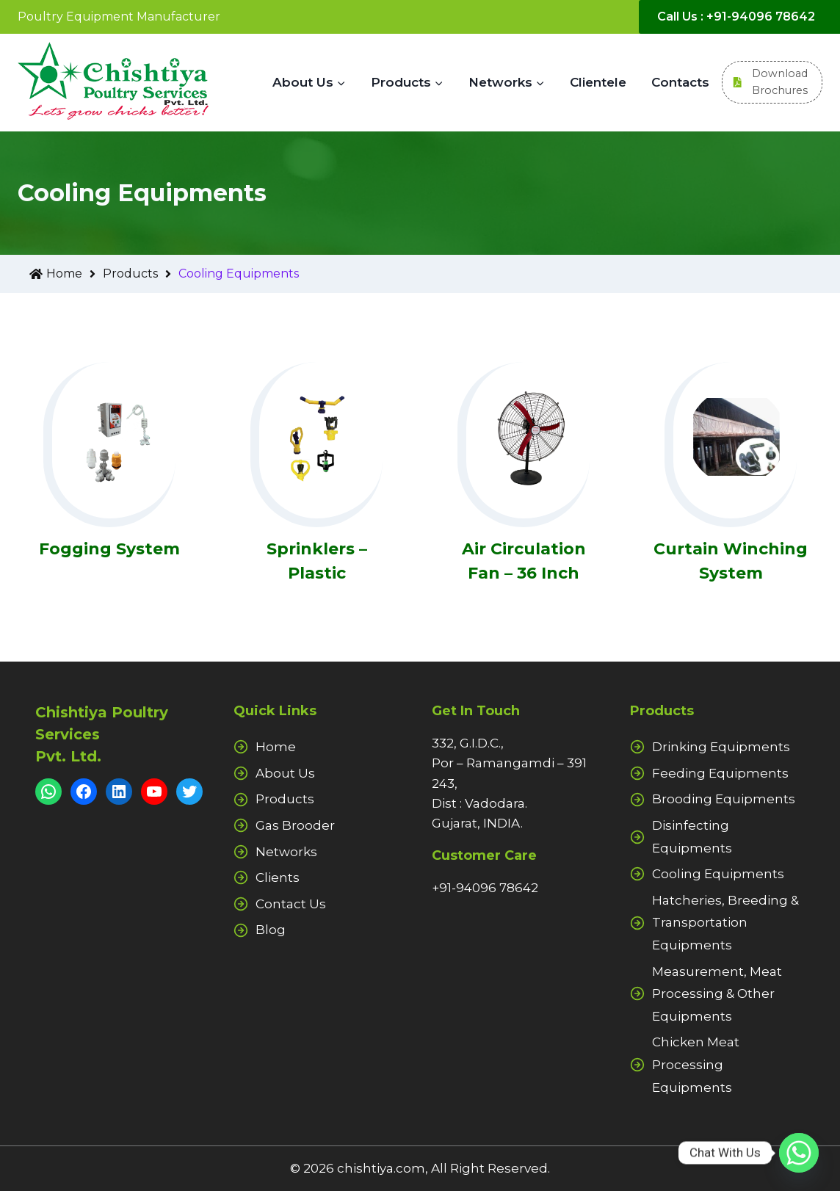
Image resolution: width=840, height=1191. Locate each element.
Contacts (680, 82)
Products (140, 274)
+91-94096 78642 (485, 887)
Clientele (598, 82)
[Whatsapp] (799, 1153)
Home (66, 274)
